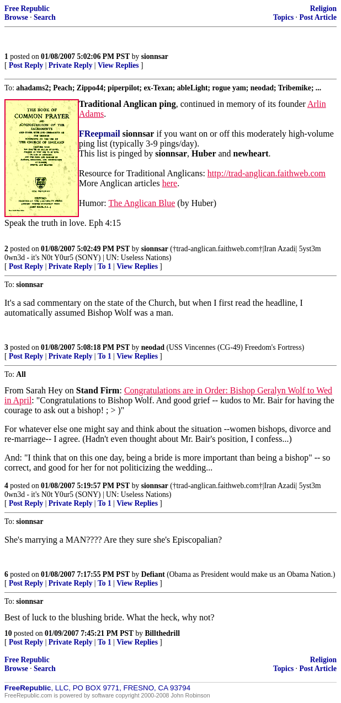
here (170, 183)
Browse (16, 17)
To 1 (104, 266)
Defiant (153, 574)
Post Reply (26, 65)
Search (45, 17)
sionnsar (154, 56)
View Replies (118, 65)
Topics (283, 17)
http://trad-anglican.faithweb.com (266, 173)
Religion (323, 8)
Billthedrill (162, 633)
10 (8, 633)
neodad (152, 347)
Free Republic (27, 8)
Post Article (318, 17)
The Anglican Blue (141, 203)
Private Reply (71, 65)
